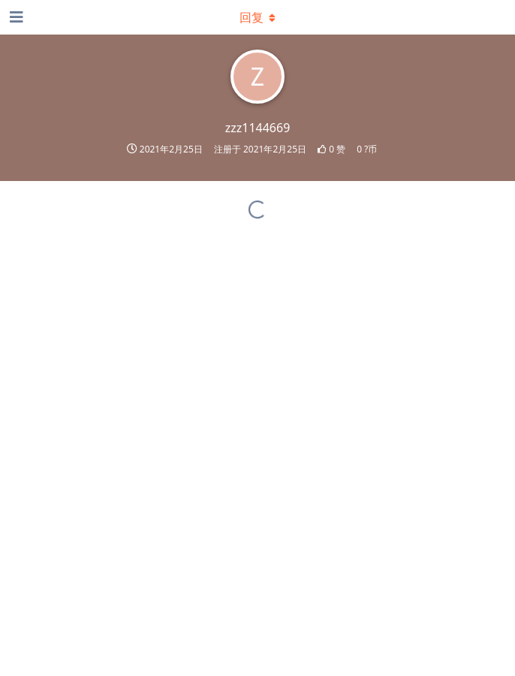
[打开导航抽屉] (15, 17)
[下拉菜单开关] (257, 17)
